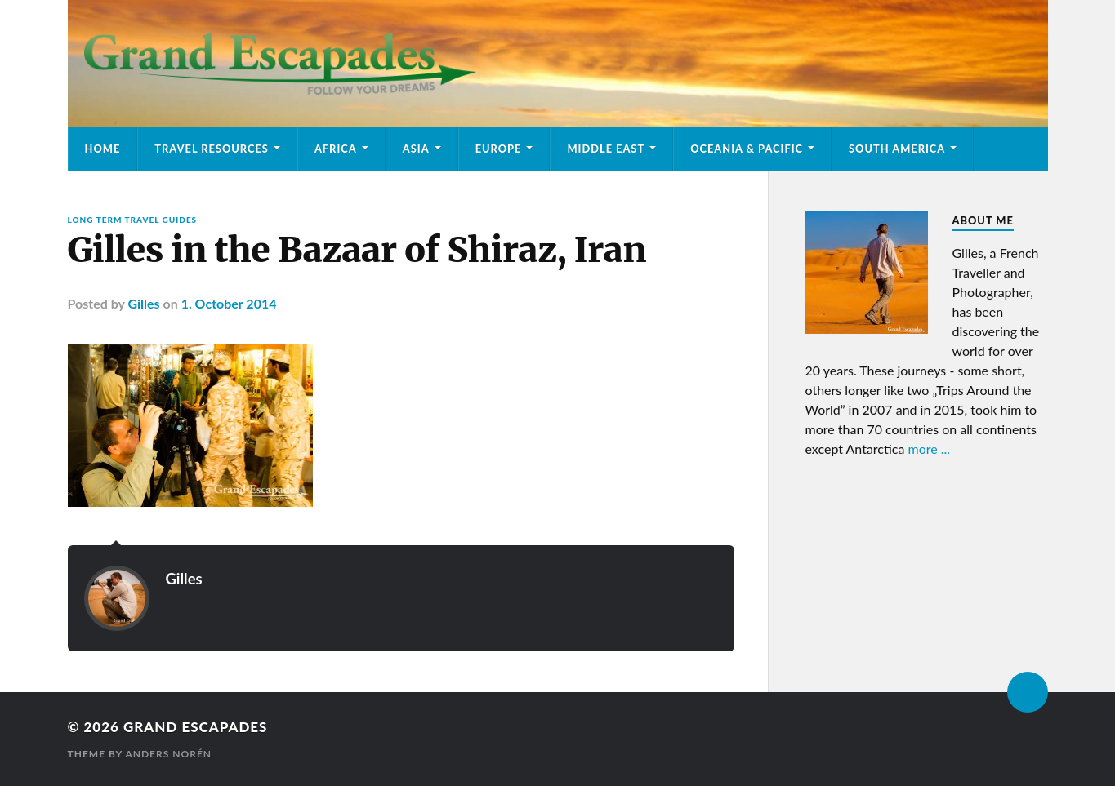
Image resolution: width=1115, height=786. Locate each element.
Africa (335, 148)
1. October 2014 (229, 303)
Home (103, 148)
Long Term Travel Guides (133, 219)
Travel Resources (211, 148)
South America (897, 148)
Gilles (143, 303)
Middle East (605, 148)
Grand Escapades (195, 726)
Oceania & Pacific (746, 148)
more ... (929, 448)
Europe (498, 148)
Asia (416, 148)
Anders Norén (168, 754)
